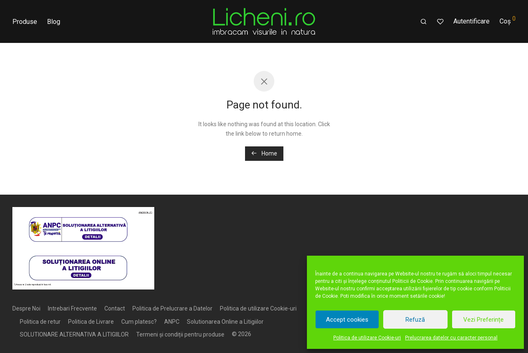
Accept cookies (347, 319)
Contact (114, 308)
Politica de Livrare (91, 321)
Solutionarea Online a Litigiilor (225, 321)
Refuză (415, 319)
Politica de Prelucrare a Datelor (172, 308)
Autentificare (471, 21)
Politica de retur (40, 321)
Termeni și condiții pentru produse (180, 334)
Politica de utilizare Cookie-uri (367, 338)
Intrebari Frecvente (72, 308)
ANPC (171, 321)
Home (264, 153)
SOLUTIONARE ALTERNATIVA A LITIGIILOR (74, 334)
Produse (24, 22)
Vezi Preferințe (483, 319)
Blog (53, 22)
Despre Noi (26, 308)
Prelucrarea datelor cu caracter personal (451, 338)
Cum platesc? (139, 321)
